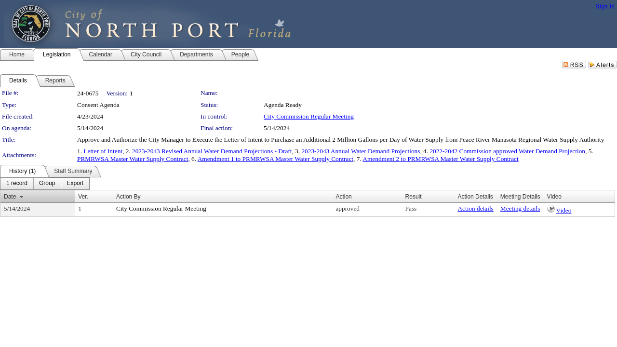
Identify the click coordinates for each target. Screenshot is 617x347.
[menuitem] (16, 183)
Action (343, 196)
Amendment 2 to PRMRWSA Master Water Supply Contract (440, 158)
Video (564, 210)
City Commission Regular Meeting (309, 116)
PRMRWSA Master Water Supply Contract (132, 158)
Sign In (605, 6)
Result (413, 196)
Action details (475, 208)
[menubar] (45, 183)
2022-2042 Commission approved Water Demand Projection (507, 151)
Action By (128, 196)
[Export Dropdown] (75, 183)
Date (10, 196)
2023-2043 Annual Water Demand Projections (360, 151)
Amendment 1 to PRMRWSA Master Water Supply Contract (275, 158)
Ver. (83, 196)
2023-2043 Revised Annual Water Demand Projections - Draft (212, 151)
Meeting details (520, 208)
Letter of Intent (102, 151)
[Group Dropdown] (47, 183)
